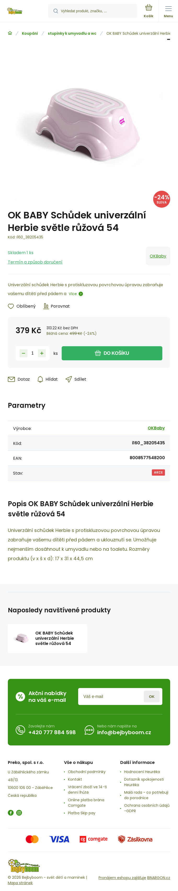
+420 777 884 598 (52, 732)
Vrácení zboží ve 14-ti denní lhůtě (87, 789)
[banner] (24, 11)
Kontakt (75, 779)
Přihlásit (152, 696)
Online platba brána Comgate (86, 802)
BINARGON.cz (158, 877)
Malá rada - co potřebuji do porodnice (146, 795)
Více (73, 293)
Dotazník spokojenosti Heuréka (144, 782)
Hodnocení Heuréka (142, 771)
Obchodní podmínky (87, 771)
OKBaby (158, 256)
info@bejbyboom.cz (124, 732)
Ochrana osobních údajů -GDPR (147, 808)
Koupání (30, 33)
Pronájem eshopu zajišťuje (122, 877)
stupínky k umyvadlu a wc (72, 33)
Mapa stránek (20, 883)
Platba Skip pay (81, 813)
